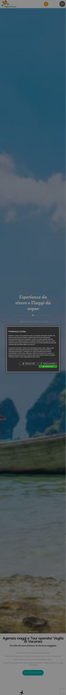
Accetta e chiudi (48, 366)
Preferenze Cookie (29, 363)
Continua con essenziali (47, 363)
